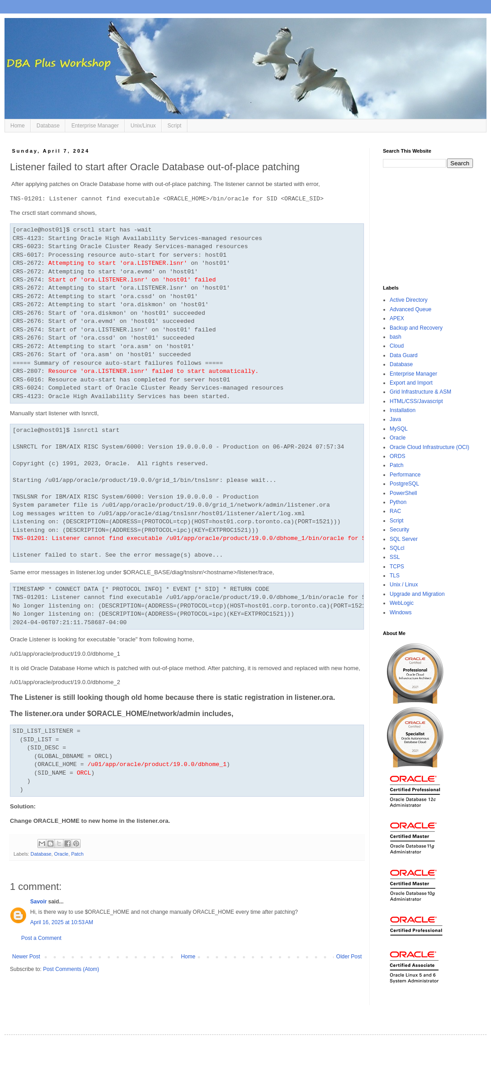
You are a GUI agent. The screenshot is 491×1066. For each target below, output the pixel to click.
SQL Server (404, 539)
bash (395, 337)
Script (175, 125)
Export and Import (411, 383)
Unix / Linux (404, 584)
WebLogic (402, 603)
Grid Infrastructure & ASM (420, 392)
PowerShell (403, 493)
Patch (77, 854)
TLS (395, 575)
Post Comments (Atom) (71, 969)
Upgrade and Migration (417, 594)
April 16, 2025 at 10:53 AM (61, 922)
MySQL (399, 429)
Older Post (349, 956)
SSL (395, 557)
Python (398, 502)
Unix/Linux (143, 125)
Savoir (38, 901)
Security (399, 529)
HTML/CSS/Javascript (416, 401)
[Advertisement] (428, 226)
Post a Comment (41, 938)
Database (47, 125)
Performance (405, 475)
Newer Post (26, 956)
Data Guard (404, 355)
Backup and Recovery (416, 328)
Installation (402, 410)
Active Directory (408, 300)
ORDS (397, 456)
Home (17, 125)
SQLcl (397, 548)
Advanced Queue (411, 309)
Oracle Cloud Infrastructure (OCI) (429, 447)
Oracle (61, 854)
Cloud (397, 346)
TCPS (397, 566)
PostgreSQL (404, 484)
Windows (401, 612)
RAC (395, 511)
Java (395, 419)
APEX (397, 318)
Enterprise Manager (94, 125)
